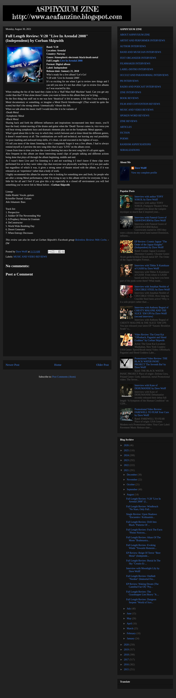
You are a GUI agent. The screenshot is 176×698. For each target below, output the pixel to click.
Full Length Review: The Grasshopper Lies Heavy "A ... (142, 593)
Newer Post (12, 364)
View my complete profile (144, 172)
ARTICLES (126, 127)
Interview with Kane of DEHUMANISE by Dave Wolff (150, 387)
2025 (127, 450)
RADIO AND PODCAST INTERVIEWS (140, 86)
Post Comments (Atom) (64, 376)
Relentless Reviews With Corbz (90, 240)
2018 (127, 654)
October (131, 484)
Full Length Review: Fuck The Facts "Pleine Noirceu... (144, 531)
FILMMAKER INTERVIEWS (135, 63)
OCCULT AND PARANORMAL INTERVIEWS (144, 75)
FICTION (125, 132)
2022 (127, 465)
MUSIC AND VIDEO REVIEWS (30, 256)
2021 (127, 470)
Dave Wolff (141, 168)
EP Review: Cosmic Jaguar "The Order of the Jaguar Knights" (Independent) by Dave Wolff (151, 244)
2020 (127, 644)
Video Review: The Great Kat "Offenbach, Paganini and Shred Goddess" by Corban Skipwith (150, 337)
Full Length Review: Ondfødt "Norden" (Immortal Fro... (140, 577)
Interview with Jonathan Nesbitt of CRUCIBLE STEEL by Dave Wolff (152, 288)
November (132, 479)
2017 (127, 659)
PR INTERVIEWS (129, 81)
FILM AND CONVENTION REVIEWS (140, 104)
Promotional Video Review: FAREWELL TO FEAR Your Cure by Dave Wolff (152, 412)
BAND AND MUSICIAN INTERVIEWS (140, 52)
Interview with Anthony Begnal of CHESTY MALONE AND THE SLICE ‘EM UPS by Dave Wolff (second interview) (151, 312)
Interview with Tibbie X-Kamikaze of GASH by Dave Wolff (152, 267)
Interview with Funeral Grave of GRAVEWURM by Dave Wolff (150, 219)
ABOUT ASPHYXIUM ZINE (135, 34)
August (130, 494)
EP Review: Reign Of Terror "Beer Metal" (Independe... (143, 554)
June (129, 613)
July (129, 608)
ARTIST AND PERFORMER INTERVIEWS (142, 40)
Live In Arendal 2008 (71, 60)
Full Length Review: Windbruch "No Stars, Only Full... (142, 508)
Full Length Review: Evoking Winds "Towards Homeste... (141, 546)
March (130, 628)
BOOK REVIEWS (129, 98)
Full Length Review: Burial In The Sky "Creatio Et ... (143, 562)
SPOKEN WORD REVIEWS (134, 115)
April (130, 623)
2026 (127, 445)
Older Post (102, 364)
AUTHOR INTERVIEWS (133, 46)
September (132, 489)
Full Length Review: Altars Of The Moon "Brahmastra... (143, 539)
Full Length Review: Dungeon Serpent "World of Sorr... (141, 601)
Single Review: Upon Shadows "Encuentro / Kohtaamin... (141, 516)
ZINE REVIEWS (128, 121)
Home (57, 364)
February (131, 633)
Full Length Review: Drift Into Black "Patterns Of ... (141, 523)
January (131, 638)
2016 (127, 664)
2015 (127, 669)
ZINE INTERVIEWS (130, 92)
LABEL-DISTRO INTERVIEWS (136, 69)
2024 (127, 455)
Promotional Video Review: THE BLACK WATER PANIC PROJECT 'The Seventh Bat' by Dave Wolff (151, 363)
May (129, 618)
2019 (127, 649)
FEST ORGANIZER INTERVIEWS (138, 58)
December (132, 474)
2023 (127, 460)
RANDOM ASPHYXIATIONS (135, 144)
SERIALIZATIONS (130, 150)
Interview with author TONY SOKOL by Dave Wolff (149, 198)
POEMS (124, 138)
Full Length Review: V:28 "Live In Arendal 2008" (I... (143, 500)
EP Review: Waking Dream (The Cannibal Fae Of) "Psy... (142, 585)
